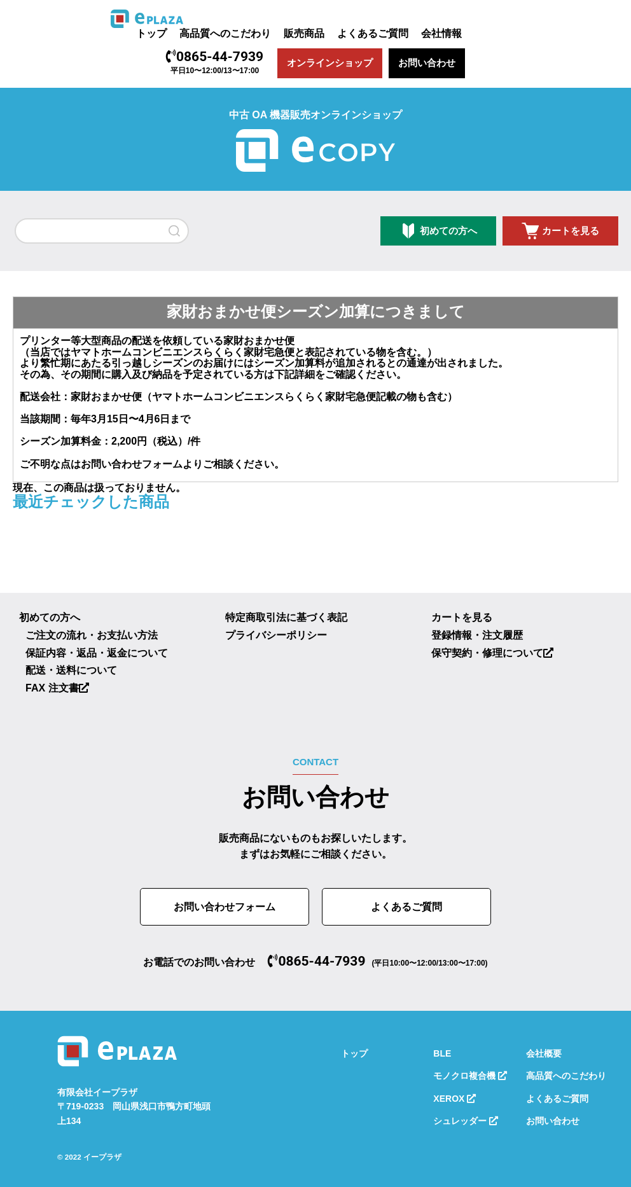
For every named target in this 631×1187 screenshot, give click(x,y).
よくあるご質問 (372, 33)
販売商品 (304, 33)
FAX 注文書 (57, 688)
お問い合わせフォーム (132, 464)
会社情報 (441, 33)
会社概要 (544, 1053)
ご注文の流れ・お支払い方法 (91, 635)
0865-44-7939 (214, 56)
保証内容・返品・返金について (96, 653)
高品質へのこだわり (225, 33)
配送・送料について (71, 670)
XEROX (454, 1098)
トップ (151, 33)
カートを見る (570, 230)
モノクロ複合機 (470, 1076)
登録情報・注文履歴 (477, 635)
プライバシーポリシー (276, 635)
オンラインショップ (330, 62)
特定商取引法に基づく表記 (286, 617)
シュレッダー (465, 1121)
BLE (442, 1053)
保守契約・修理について (492, 653)
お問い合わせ (426, 62)
